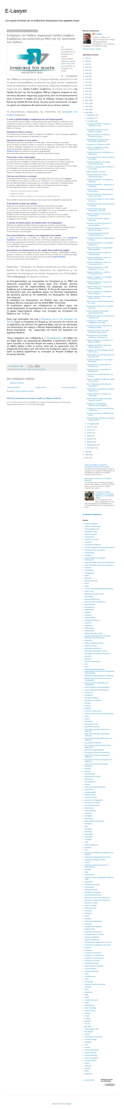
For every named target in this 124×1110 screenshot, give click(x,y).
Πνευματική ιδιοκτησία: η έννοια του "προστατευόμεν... (99, 253)
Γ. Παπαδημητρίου (53, 338)
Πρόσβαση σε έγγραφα (92, 892)
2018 (87, 82)
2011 (87, 103)
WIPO (87, 1071)
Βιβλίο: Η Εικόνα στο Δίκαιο (96, 172)
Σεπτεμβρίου (91, 424)
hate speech (89, 1032)
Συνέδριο (88, 947)
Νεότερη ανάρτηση (13, 387)
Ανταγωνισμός (89, 537)
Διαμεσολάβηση (90, 617)
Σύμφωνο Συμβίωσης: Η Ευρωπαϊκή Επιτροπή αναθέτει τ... (99, 287)
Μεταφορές (88, 824)
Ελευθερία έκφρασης (92, 698)
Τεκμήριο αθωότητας (92, 971)
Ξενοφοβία (88, 839)
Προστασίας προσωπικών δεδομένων (97, 900)
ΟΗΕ (86, 842)
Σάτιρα (87, 916)
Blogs (86, 995)
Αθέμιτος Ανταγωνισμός (93, 526)
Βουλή (87, 583)
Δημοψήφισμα (89, 607)
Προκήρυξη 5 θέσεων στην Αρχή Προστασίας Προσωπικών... (98, 331)
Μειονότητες (89, 818)
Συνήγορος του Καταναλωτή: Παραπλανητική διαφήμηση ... (98, 404)
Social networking (91, 1055)
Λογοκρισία (88, 816)
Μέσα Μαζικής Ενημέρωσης (94, 821)
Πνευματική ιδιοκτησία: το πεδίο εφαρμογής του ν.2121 (97, 268)
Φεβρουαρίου (92, 445)
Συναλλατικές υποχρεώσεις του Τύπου (98, 945)
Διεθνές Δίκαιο (89, 631)
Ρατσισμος (88, 911)
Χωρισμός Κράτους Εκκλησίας (95, 984)
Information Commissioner (94, 1037)
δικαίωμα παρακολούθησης (94, 643)
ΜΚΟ (86, 826)
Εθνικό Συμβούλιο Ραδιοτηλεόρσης (97, 690)
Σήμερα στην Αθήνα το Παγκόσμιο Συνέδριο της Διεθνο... (98, 135)
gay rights (88, 1026)
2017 (87, 85)
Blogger (68, 1104)
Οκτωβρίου (91, 121)
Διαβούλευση (89, 610)
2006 (87, 455)
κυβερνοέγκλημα (90, 810)
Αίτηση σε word (12, 151)
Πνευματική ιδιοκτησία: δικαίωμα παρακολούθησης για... (98, 234)
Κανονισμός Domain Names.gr (95, 787)
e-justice (87, 1013)
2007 (87, 452)
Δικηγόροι (88, 659)
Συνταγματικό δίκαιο (91, 963)
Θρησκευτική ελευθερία (92, 776)
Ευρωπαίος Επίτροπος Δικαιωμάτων (97, 752)
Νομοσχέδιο (89, 837)
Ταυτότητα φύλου (90, 968)
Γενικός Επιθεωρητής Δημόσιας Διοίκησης (99, 589)
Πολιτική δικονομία (91, 890)
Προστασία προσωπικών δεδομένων (97, 898)
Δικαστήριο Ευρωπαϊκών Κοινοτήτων (97, 654)
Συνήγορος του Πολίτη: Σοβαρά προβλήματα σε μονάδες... (97, 322)
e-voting (87, 1018)
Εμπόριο (88, 703)
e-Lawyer (98, 34)
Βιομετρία (88, 578)
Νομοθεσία (88, 829)
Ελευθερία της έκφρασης (93, 700)
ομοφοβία (88, 847)
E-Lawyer (16, 11)
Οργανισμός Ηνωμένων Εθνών (95, 860)
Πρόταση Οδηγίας (91, 905)
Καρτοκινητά (89, 789)
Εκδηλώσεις (89, 692)
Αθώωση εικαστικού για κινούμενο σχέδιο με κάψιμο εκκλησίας (34, 398)
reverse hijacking (90, 1053)
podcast (87, 1047)
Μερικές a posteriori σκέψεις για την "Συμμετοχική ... (99, 214)
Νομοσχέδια (89, 834)
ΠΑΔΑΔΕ (88, 869)
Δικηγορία (88, 656)
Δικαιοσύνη (88, 640)
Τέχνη (86, 974)
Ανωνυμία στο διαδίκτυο (93, 545)
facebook (88, 1021)
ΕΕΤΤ (87, 667)
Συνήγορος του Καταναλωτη (94, 955)
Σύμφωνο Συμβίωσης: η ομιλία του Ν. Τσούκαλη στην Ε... (99, 283)
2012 (87, 100)
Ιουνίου (89, 433)
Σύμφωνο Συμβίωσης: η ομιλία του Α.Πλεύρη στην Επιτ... (98, 273)
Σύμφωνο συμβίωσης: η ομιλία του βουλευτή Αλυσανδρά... (98, 258)
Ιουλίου (89, 430)
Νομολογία (88, 832)
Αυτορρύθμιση (89, 573)
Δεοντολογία (89, 596)
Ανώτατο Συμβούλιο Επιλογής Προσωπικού (99, 547)
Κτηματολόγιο (89, 808)
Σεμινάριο (88, 919)
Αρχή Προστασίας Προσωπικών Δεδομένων (100, 562)
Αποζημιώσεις (89, 553)
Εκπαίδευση (89, 695)
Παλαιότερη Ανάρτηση (69, 387)
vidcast (87, 1063)
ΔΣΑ (86, 664)
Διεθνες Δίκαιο (89, 628)
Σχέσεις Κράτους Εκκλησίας (94, 966)
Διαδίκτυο (88, 612)
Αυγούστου (91, 427)
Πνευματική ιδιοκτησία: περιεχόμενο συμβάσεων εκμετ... (99, 125)
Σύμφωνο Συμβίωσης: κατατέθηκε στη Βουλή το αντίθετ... (100, 341)
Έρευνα (87, 719)
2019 (87, 79)
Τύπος (87, 979)
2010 (87, 106)
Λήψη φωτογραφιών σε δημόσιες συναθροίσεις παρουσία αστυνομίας (97, 466)
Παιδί (29, 369)
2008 (87, 112)
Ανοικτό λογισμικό (91, 534)
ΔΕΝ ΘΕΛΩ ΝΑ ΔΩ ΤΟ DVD (94, 594)
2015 (87, 91)
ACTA (87, 989)
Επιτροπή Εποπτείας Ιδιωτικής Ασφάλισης (99, 713)
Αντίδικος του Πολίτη (92, 540)
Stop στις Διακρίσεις (91, 1058)
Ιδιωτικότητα (89, 779)
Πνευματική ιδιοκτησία (92, 884)
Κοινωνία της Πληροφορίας (94, 800)
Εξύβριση (88, 708)
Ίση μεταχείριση (90, 782)
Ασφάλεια (88, 568)
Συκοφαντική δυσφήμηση (93, 926)
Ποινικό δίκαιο (89, 887)
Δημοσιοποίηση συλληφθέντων (95, 602)
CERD (87, 997)
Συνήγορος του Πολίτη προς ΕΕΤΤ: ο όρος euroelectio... (99, 224)
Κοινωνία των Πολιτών (20, 369)
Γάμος (87, 586)
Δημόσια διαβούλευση (92, 599)
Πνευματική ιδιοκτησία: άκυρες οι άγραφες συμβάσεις (98, 130)
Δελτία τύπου (89, 591)
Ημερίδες (88, 768)
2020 (87, 76)
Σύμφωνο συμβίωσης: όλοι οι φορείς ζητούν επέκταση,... (99, 297)
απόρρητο (88, 555)
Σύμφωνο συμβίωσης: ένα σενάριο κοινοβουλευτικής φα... (98, 163)
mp (62, 47)
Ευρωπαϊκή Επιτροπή (92, 727)
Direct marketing (90, 1008)
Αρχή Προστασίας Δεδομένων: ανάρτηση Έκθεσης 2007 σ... (101, 419)
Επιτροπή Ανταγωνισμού (93, 711)
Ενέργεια (88, 706)
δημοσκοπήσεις (90, 604)
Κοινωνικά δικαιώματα (92, 805)
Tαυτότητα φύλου (90, 1060)
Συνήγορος (88, 950)
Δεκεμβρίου (91, 115)
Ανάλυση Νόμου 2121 (92, 529)
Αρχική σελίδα (41, 387)
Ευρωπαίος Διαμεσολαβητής (94, 750)
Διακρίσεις (88, 615)
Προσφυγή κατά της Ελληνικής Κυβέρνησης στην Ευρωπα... (97, 336)
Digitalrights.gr (90, 1005)
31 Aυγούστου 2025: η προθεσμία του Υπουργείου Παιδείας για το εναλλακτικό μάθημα (104, 495)
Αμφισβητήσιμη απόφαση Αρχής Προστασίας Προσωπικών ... (98, 140)
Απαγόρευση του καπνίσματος (95, 550)
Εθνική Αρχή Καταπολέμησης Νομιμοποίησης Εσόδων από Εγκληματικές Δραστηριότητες (99, 671)
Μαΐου (89, 436)
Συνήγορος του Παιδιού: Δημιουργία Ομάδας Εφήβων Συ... (99, 346)
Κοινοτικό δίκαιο (90, 795)
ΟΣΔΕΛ (87, 862)
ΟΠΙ (86, 850)
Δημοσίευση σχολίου (17, 383)
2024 (87, 64)
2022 (87, 70)
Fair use (87, 1024)
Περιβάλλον (89, 882)
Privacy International (92, 1050)
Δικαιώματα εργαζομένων (93, 648)
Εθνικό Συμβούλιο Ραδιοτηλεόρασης (97, 687)
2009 (87, 109)
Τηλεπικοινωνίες (90, 976)
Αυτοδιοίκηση (89, 570)
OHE (86, 1045)
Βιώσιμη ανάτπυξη (91, 581)
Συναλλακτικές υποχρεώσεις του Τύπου (98, 942)
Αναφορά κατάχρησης (92, 514)
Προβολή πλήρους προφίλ (92, 49)
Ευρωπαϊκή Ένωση (91, 724)
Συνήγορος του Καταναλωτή (94, 958)
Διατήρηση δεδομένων (92, 620)
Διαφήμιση (88, 625)
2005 (87, 458)
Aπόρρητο (88, 987)
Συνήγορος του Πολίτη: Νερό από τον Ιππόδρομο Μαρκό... (99, 326)
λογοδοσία (88, 813)
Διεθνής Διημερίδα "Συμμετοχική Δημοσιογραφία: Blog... (98, 312)
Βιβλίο (87, 575)
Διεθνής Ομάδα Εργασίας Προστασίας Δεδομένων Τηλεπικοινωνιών (98, 637)
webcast (87, 1068)
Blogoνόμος (89, 992)
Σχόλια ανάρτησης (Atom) (24, 391)
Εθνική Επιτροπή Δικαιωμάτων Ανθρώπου (99, 676)
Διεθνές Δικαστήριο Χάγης (93, 633)
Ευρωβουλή (89, 721)
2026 (87, 58)
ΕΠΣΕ (87, 716)
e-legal (87, 1016)
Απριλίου (90, 439)
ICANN (87, 1034)
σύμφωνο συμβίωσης (92, 940)
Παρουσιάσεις (89, 875)
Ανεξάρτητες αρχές (91, 532)
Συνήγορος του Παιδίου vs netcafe (98, 144)
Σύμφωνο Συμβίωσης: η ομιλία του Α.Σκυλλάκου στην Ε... (98, 263)
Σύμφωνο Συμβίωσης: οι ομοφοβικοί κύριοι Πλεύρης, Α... (99, 292)
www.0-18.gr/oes (59, 257)
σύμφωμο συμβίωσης (92, 937)
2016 (87, 88)
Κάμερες (87, 784)
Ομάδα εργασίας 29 (91, 845)
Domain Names (90, 1011)
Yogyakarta (88, 1074)
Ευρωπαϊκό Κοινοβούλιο (93, 743)
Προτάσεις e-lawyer (91, 903)
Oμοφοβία (88, 1042)
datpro (87, 1003)
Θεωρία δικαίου (90, 774)
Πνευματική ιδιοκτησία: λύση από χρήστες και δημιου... (98, 229)
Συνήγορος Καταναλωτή (93, 953)
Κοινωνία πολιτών (91, 797)
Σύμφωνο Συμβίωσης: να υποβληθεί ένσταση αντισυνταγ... (99, 278)
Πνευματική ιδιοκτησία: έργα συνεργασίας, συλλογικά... (96, 210)
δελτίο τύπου (66, 64)
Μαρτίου (90, 442)
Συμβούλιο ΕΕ (89, 929)
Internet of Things (91, 1039)
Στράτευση (88, 924)
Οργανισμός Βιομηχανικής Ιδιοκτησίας (98, 857)
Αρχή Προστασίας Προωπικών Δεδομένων (99, 565)
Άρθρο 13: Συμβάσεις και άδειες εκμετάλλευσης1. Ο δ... (97, 148)
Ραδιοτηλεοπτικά (90, 908)
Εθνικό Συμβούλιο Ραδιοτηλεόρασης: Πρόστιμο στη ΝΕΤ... (99, 399)
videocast (88, 1066)
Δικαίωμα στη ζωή (91, 646)
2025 (87, 61)
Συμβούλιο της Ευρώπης (93, 932)
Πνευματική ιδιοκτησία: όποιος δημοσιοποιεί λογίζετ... (97, 175)
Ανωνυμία (88, 542)
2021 (87, 73)
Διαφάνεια (88, 623)
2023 (87, 67)
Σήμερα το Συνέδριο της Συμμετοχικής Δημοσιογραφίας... (100, 248)
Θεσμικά (87, 771)
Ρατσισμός (88, 913)
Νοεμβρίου (91, 118)
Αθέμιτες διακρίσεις (91, 524)
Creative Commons (91, 1000)
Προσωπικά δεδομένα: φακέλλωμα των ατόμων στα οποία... (100, 195)
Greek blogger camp (92, 1029)
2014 (87, 94)
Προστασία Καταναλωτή (93, 895)
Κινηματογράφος (90, 792)
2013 (87, 97)
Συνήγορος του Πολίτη (38, 369)
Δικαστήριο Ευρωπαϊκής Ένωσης (96, 651)
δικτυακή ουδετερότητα (92, 661)
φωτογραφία (89, 982)
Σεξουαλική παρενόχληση (93, 921)
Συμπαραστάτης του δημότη (94, 934)
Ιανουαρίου (91, 448)
